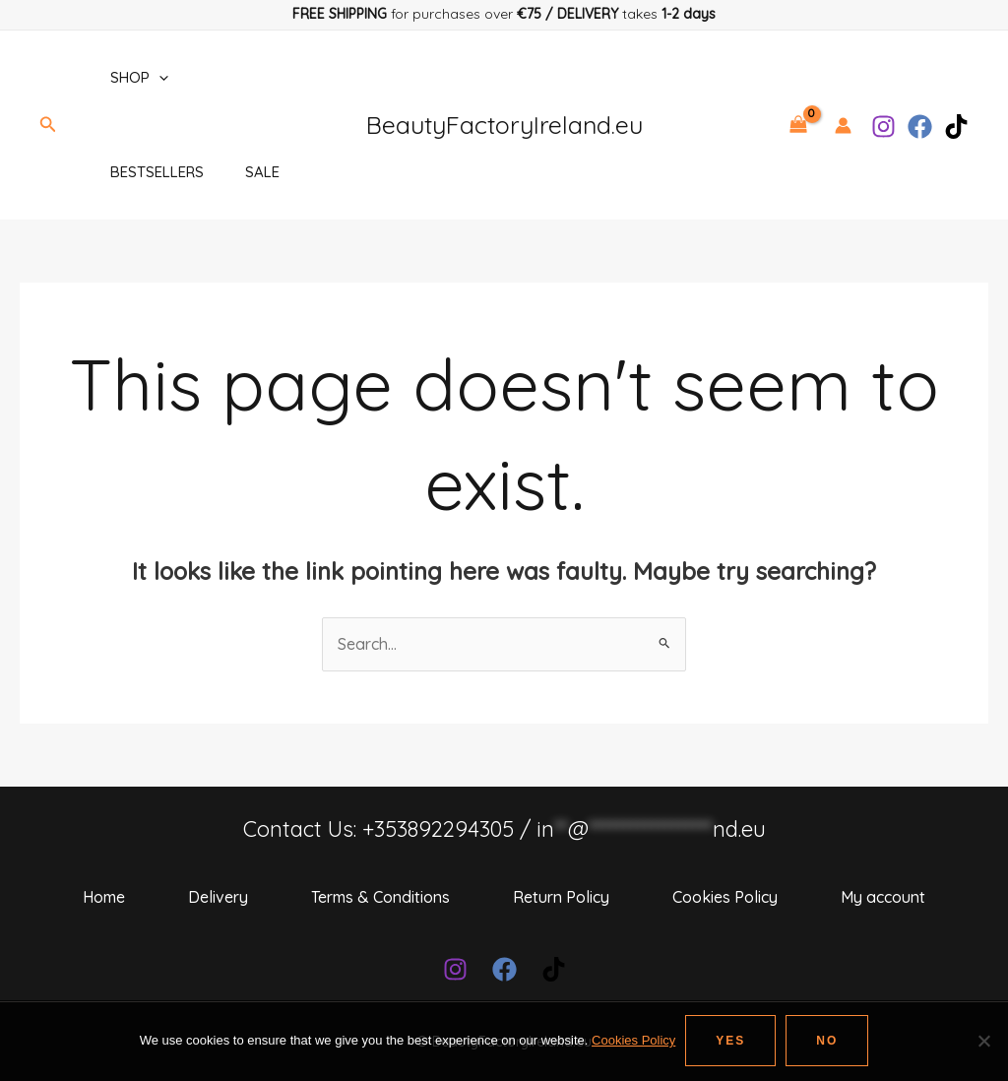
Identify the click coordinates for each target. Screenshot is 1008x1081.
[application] (156, 78)
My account (883, 897)
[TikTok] (956, 126)
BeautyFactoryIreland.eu (504, 124)
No (827, 1041)
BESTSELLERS (154, 171)
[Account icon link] (843, 125)
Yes (730, 1041)
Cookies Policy (725, 897)
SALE (262, 171)
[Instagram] (883, 126)
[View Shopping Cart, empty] (798, 125)
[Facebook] (920, 126)
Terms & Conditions (380, 897)
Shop (136, 78)
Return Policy (561, 897)
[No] (983, 1040)
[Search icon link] (48, 125)
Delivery (218, 897)
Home (104, 897)
